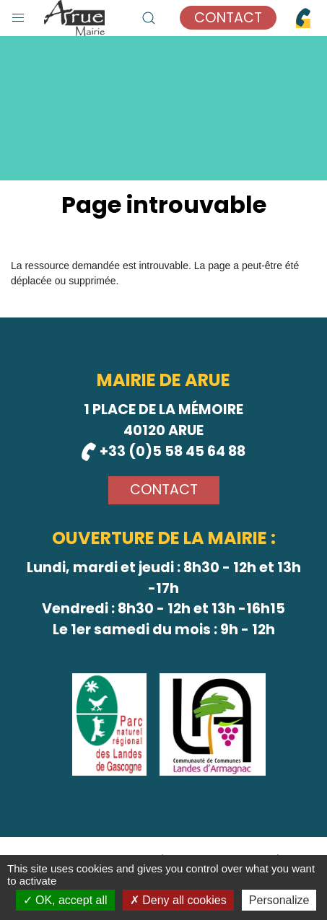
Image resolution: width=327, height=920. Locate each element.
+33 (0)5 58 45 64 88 (163, 451)
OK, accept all (65, 900)
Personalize (279, 900)
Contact (228, 17)
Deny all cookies (178, 900)
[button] (18, 14)
